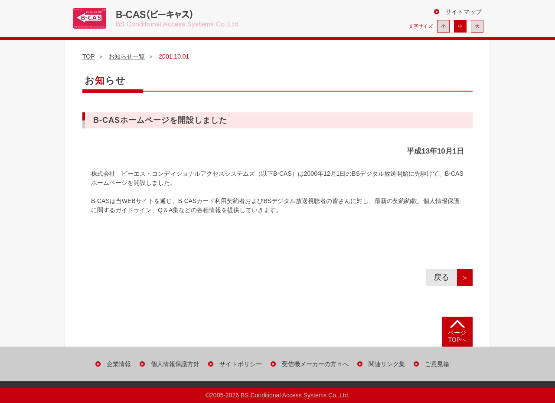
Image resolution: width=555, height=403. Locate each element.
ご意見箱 (437, 363)
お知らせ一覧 (126, 56)
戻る (445, 277)
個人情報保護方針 (175, 363)
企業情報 (119, 363)
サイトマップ (463, 12)
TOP (88, 56)
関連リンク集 (387, 363)
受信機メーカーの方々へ (315, 363)
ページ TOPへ (457, 336)
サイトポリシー (240, 363)
